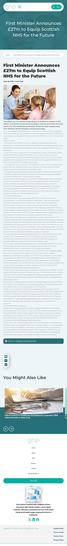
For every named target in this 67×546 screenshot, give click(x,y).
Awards (33, 464)
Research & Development (26, 341)
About (33, 453)
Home (7, 55)
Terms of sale (58, 534)
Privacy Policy (58, 542)
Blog (33, 459)
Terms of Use (58, 538)
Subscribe (33, 483)
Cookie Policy (58, 531)
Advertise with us (33, 476)
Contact (33, 470)
